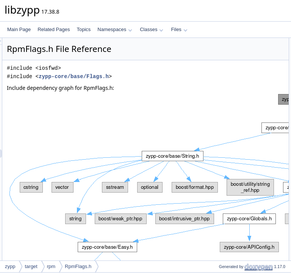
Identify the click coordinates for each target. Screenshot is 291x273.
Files (179, 29)
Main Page (19, 29)
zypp (217, 50)
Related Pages (54, 29)
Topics (84, 29)
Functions (216, 92)
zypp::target (224, 58)
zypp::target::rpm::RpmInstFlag (244, 83)
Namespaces (114, 29)
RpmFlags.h (78, 266)
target (31, 266)
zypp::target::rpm (230, 67)
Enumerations (221, 75)
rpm (51, 266)
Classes (151, 29)
